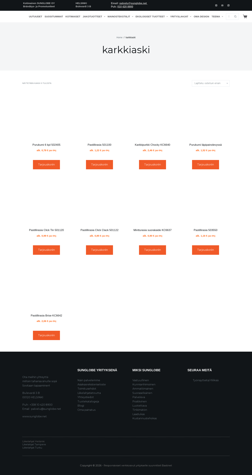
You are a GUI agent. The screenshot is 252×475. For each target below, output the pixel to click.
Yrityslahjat (181, 16)
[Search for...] (229, 16)
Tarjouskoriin (46, 164)
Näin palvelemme (88, 380)
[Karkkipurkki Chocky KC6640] (152, 115)
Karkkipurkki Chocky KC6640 (152, 144)
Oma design (201, 16)
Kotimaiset (72, 16)
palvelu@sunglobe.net (133, 3)
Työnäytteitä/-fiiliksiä (206, 380)
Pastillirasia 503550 (205, 230)
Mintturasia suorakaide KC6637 (152, 230)
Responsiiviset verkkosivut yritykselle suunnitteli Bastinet (138, 465)
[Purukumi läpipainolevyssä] (205, 115)
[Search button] (235, 16)
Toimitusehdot (86, 388)
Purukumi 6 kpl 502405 (46, 144)
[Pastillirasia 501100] (99, 115)
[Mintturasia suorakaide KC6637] (152, 200)
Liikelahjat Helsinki (33, 441)
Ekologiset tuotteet (152, 16)
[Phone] (228, 5)
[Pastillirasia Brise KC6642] (46, 285)
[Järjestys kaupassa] (211, 83)
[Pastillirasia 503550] (205, 200)
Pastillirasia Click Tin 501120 (46, 230)
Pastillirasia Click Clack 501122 (99, 230)
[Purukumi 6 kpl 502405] (46, 115)
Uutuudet (35, 16)
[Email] (222, 5)
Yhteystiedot (85, 397)
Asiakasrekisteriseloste (91, 384)
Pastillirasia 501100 (99, 144)
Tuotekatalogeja (88, 401)
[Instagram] (216, 5)
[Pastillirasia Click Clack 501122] (99, 200)
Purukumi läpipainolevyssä (205, 144)
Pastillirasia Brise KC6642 (46, 315)
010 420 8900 (125, 6)
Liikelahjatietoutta (89, 393)
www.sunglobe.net (34, 416)
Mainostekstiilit (121, 16)
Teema (218, 16)
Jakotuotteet (94, 16)
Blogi (80, 405)
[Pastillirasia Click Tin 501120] (46, 200)
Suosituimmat (54, 16)
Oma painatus (86, 409)
